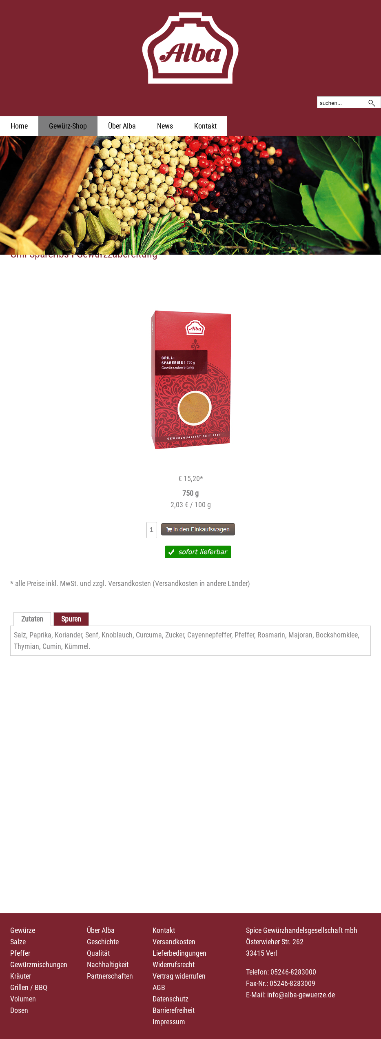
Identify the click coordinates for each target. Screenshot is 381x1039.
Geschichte (103, 941)
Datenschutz (170, 999)
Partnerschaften (110, 976)
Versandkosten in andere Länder (201, 583)
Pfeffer (20, 953)
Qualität (98, 953)
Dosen (19, 1010)
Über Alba (122, 126)
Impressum (169, 1021)
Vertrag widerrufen (179, 976)
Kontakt (205, 126)
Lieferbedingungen (179, 953)
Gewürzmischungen (38, 964)
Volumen (23, 999)
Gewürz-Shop (68, 126)
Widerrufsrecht (174, 964)
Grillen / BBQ (28, 987)
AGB (159, 987)
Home (19, 126)
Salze (18, 941)
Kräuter (20, 976)
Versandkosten (174, 941)
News (165, 126)
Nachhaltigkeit (107, 964)
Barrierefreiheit (174, 1010)
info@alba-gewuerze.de (301, 994)
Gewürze (22, 930)
